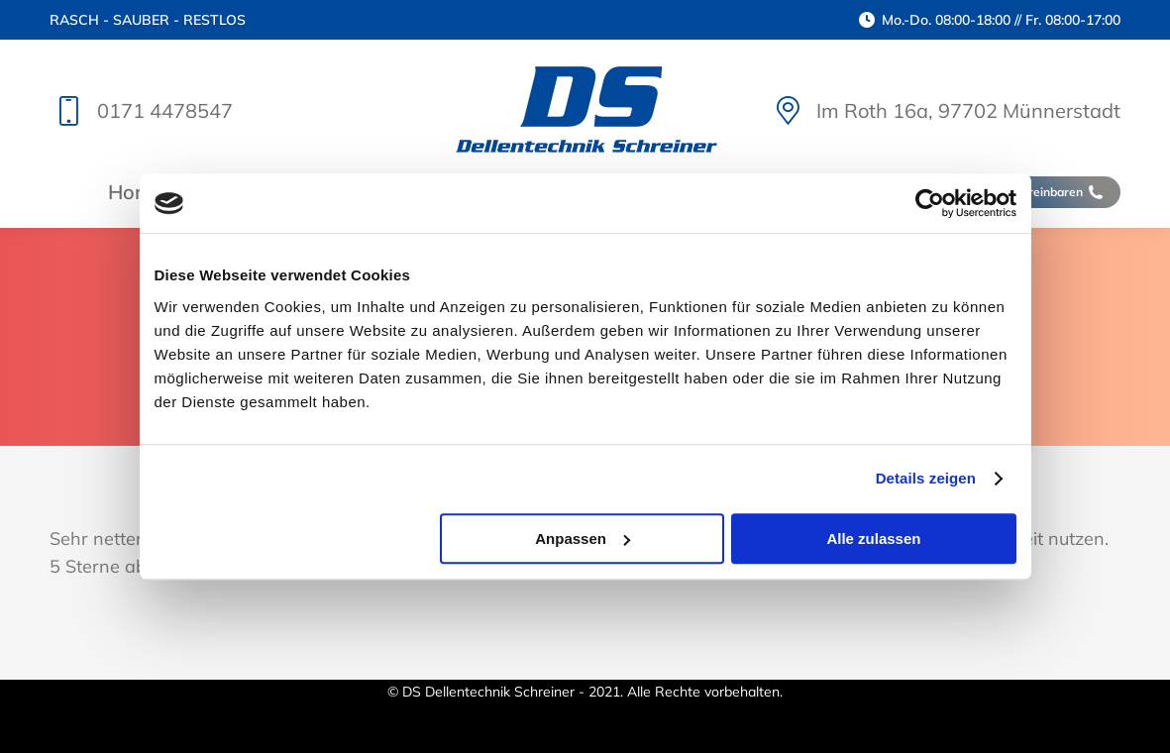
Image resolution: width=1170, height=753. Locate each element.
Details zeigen (926, 478)
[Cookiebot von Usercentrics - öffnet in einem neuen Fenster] (929, 203)
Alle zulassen (873, 538)
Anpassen (582, 538)
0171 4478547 (141, 111)
